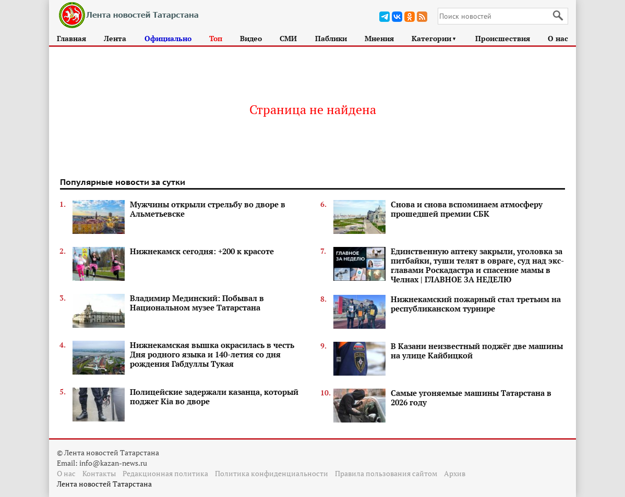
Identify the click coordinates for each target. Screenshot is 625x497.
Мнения (379, 38)
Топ (215, 38)
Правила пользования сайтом (386, 473)
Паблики (331, 38)
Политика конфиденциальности (271, 473)
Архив (454, 473)
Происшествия (502, 38)
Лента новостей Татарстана (104, 484)
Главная (71, 38)
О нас (558, 38)
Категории (434, 38)
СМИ (288, 38)
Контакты (99, 473)
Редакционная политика (165, 473)
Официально (168, 38)
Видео (251, 38)
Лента (115, 38)
